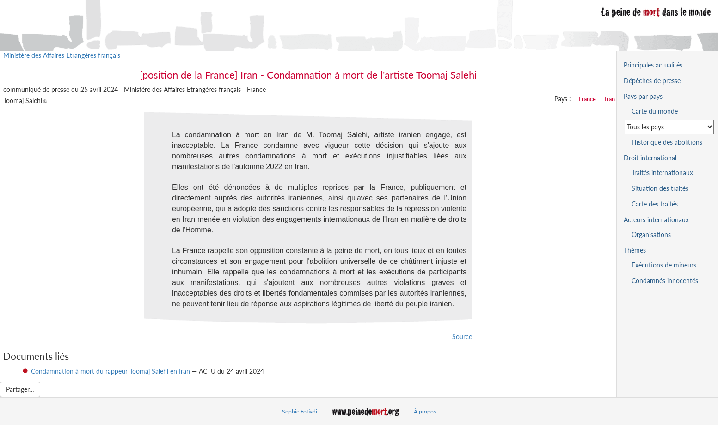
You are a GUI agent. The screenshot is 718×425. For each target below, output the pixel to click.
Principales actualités (653, 65)
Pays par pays (643, 96)
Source (462, 336)
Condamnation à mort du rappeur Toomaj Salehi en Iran (110, 371)
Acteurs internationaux (656, 220)
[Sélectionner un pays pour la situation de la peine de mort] (669, 127)
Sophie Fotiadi (299, 411)
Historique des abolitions (667, 142)
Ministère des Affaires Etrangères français (61, 55)
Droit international (650, 158)
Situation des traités (660, 188)
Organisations (651, 234)
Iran (610, 99)
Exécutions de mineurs (664, 265)
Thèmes (635, 250)
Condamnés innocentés (665, 281)
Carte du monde (655, 111)
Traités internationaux (662, 172)
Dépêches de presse (652, 81)
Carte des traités (655, 204)
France (587, 99)
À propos (425, 411)
